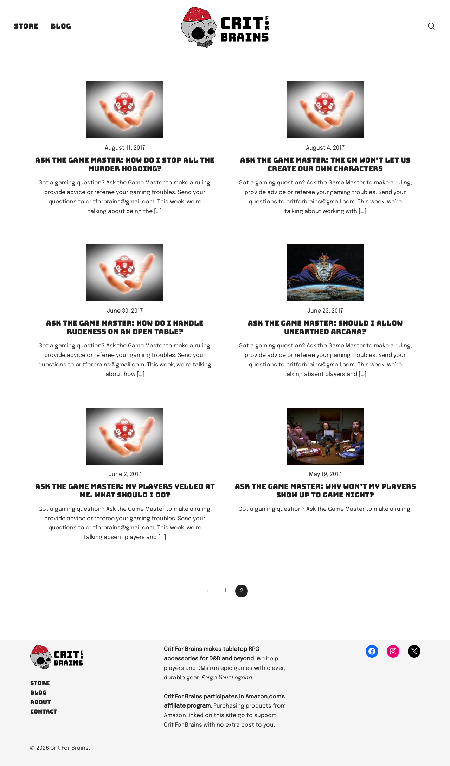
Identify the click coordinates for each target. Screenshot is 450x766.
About (40, 702)
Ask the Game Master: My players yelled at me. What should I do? (125, 491)
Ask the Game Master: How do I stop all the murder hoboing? (124, 164)
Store (26, 26)
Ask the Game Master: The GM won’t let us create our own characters (325, 164)
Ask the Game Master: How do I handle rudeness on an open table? (125, 327)
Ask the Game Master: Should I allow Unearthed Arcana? (325, 327)
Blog (61, 26)
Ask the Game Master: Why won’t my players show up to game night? (325, 491)
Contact (43, 711)
